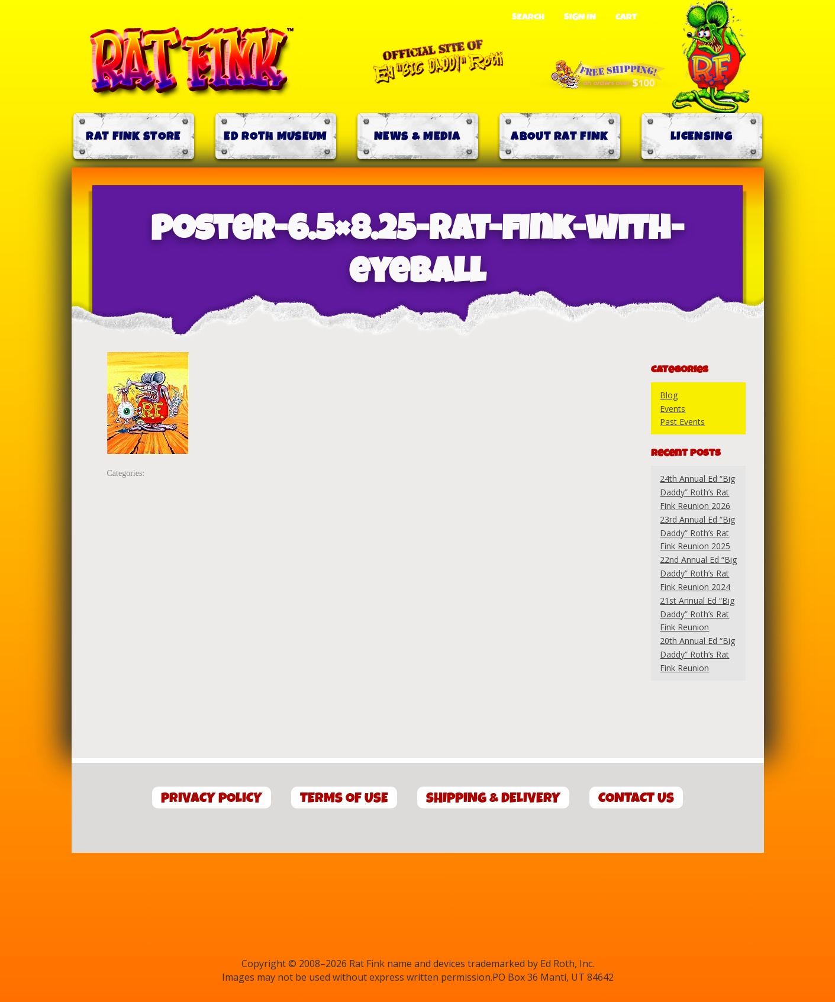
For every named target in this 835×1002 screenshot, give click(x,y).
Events (672, 408)
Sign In (580, 17)
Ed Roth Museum (275, 136)
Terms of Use (344, 798)
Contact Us (636, 798)
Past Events (682, 421)
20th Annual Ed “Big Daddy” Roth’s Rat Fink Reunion (697, 654)
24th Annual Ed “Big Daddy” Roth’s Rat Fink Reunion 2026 (697, 492)
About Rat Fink (559, 136)
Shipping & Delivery (493, 798)
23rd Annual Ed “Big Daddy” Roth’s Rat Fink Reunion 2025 (697, 533)
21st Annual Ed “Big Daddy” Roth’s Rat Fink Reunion (697, 614)
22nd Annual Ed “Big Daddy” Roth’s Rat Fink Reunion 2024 (698, 573)
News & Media (417, 136)
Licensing (701, 136)
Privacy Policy (211, 798)
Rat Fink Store (133, 136)
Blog (669, 395)
